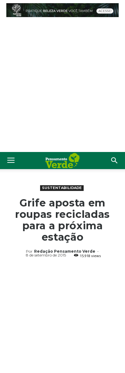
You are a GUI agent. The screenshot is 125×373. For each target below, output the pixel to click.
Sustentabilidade (62, 188)
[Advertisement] (62, 86)
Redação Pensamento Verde (64, 251)
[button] (114, 160)
